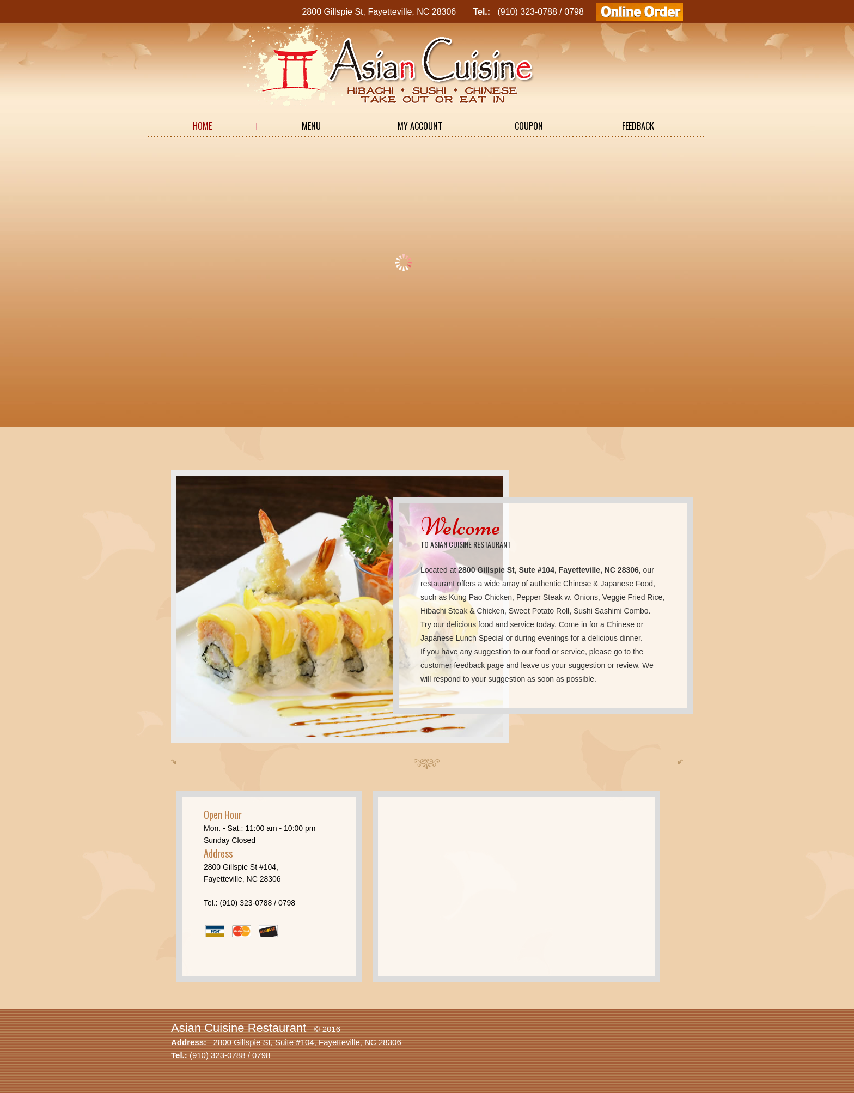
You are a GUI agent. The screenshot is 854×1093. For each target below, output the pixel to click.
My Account (420, 125)
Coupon (529, 125)
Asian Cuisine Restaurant (238, 1028)
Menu (311, 125)
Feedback (638, 125)
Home (202, 125)
